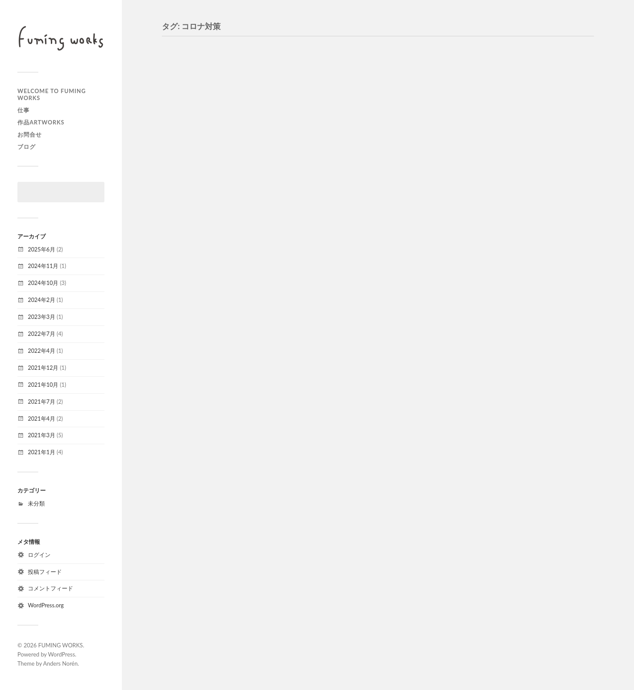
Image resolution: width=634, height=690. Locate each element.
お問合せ (29, 134)
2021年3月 (41, 435)
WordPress (61, 654)
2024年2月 (41, 299)
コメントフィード (50, 588)
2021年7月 (41, 401)
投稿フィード (45, 571)
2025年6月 (41, 249)
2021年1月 (41, 452)
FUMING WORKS (60, 645)
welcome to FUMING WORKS (51, 94)
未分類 (36, 503)
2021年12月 (43, 367)
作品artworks (40, 122)
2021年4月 (41, 418)
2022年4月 (41, 350)
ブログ (26, 146)
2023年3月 (41, 316)
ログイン (39, 554)
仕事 (23, 110)
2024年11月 (43, 265)
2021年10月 (43, 384)
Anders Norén (60, 663)
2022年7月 (41, 333)
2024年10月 (43, 282)
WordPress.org (46, 605)
